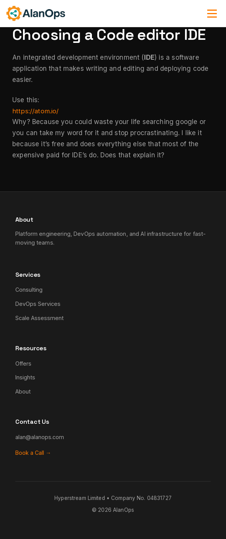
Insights (25, 377)
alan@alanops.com (39, 437)
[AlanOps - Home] (35, 13)
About (23, 391)
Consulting (29, 289)
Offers (23, 363)
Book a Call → (33, 452)
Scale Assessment (39, 318)
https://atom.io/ (36, 111)
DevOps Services (38, 304)
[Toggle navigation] (212, 13)
